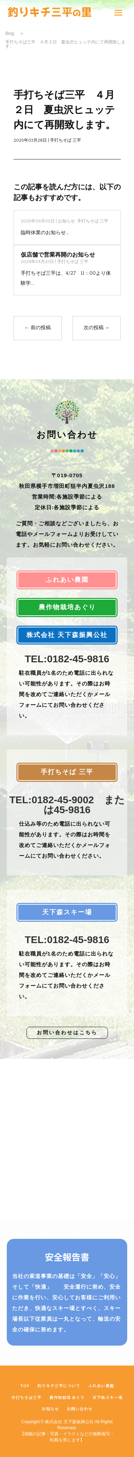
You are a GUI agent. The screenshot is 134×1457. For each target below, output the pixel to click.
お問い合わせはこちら (67, 1032)
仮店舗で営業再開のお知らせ (58, 255)
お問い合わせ (80, 1408)
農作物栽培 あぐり (67, 1397)
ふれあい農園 (101, 1385)
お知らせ (66, 221)
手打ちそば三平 (26, 1397)
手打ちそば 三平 (65, 140)
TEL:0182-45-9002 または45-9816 (67, 804)
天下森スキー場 (108, 1397)
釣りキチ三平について (59, 1385)
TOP (25, 1385)
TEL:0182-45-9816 (67, 658)
